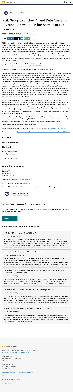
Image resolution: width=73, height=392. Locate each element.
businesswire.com (23, 132)
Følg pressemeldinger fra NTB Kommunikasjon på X (17, 372)
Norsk (4, 383)
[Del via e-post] (28, 38)
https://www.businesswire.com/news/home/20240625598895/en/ (22, 66)
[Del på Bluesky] (21, 38)
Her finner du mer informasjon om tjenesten (15, 352)
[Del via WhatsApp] (25, 38)
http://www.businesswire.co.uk (22, 180)
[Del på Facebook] (8, 38)
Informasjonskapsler (8, 376)
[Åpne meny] (23, 2)
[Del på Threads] (18, 38)
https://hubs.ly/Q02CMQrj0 (56, 128)
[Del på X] (15, 38)
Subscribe (10, 218)
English (8, 383)
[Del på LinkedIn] (11, 38)
